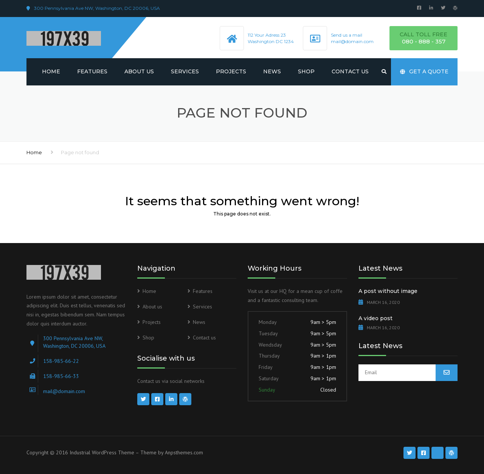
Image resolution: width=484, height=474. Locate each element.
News (272, 71)
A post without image (387, 291)
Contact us (350, 71)
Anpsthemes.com (184, 452)
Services (185, 71)
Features (92, 71)
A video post (375, 318)
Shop (306, 71)
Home (51, 71)
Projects (231, 71)
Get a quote (424, 71)
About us (139, 71)
